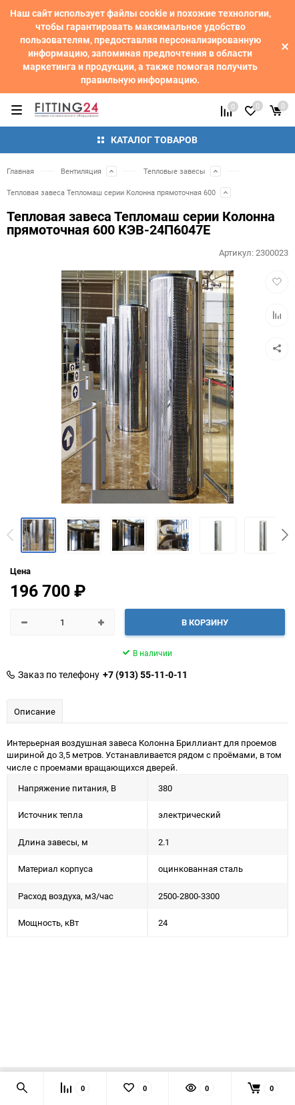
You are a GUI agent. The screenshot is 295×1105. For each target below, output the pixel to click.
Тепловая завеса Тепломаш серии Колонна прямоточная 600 (111, 192)
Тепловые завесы (174, 171)
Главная (20, 171)
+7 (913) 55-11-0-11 (145, 674)
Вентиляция (81, 171)
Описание (34, 711)
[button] (285, 535)
